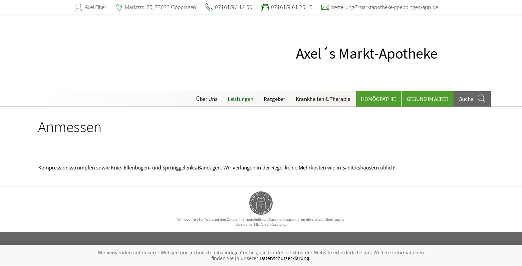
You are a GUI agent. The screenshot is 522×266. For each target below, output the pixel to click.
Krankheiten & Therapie (323, 99)
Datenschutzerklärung (284, 258)
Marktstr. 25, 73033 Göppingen (160, 7)
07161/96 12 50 (233, 7)
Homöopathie (378, 99)
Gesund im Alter (427, 99)
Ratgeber (274, 99)
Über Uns (206, 99)
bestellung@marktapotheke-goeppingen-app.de (384, 7)
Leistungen (240, 99)
